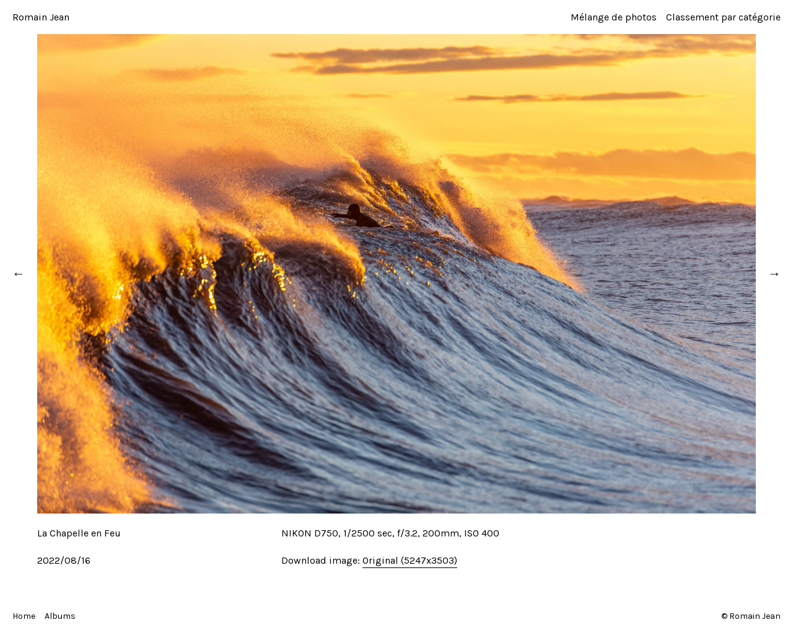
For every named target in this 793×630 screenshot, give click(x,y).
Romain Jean (40, 17)
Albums (60, 616)
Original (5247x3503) (409, 560)
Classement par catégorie (723, 17)
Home (23, 616)
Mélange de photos (614, 17)
